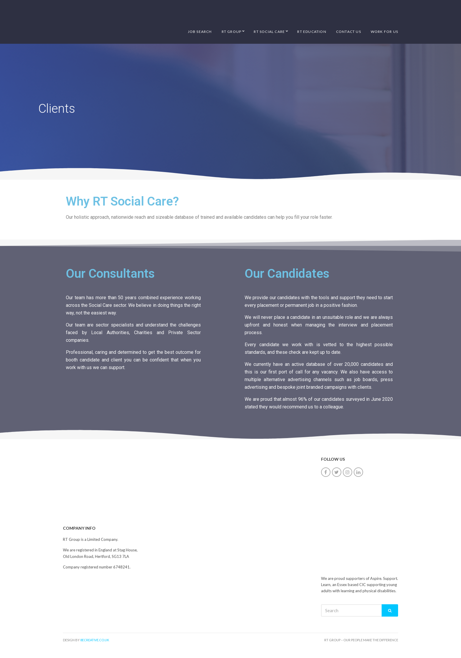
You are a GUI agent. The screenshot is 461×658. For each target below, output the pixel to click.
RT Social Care (269, 31)
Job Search (200, 31)
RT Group (232, 31)
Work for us (384, 31)
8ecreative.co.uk (94, 640)
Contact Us (348, 31)
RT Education (311, 31)
